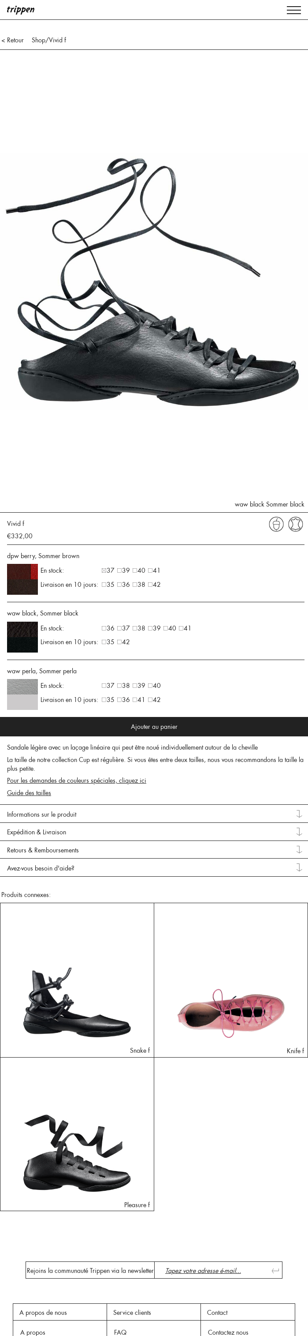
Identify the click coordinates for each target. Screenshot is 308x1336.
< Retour (12, 40)
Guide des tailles (29, 793)
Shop (38, 40)
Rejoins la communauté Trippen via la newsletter (90, 1271)
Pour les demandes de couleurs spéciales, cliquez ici (76, 780)
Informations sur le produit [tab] (41, 814)
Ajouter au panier (154, 727)
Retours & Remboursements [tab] (43, 850)
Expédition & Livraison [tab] (36, 832)
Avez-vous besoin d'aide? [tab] (40, 868)
